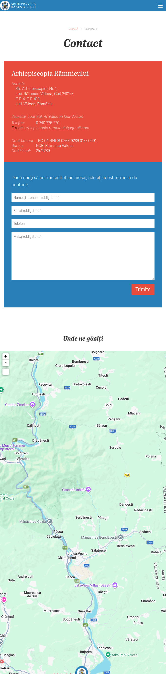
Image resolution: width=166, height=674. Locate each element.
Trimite (143, 289)
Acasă (73, 29)
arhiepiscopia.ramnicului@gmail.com (56, 127)
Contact (91, 29)
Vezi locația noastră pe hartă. (113, 309)
